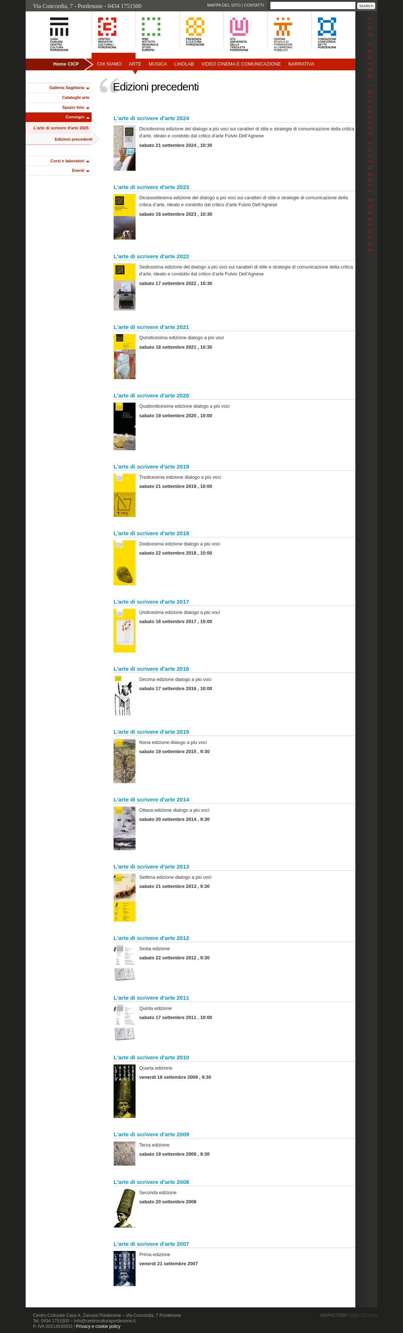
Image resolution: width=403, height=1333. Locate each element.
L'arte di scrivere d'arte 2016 (151, 669)
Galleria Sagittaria (66, 87)
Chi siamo (109, 64)
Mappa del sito (223, 5)
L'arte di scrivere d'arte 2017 (151, 602)
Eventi (78, 170)
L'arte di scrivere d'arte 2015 (151, 732)
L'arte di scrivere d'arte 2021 (151, 327)
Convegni (75, 117)
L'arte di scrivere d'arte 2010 (151, 1057)
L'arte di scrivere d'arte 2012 (151, 938)
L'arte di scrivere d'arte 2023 (151, 187)
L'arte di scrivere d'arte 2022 (151, 256)
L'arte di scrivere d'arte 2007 (151, 1244)
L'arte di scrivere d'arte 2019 (151, 466)
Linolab (184, 64)
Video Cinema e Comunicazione (241, 64)
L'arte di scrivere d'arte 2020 (151, 395)
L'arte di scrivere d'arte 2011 (151, 998)
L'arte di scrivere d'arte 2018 (151, 533)
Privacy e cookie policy (98, 1326)
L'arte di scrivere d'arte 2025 (61, 128)
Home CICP (66, 64)
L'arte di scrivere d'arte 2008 (151, 1182)
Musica (158, 64)
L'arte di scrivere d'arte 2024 (151, 118)
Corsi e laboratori (67, 161)
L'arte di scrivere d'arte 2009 (151, 1134)
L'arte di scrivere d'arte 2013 (151, 866)
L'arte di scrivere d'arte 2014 (151, 799)
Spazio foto (73, 107)
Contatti (254, 5)
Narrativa (301, 64)
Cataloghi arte (75, 97)
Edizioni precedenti (73, 139)
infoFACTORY (349, 1315)
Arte (135, 64)
